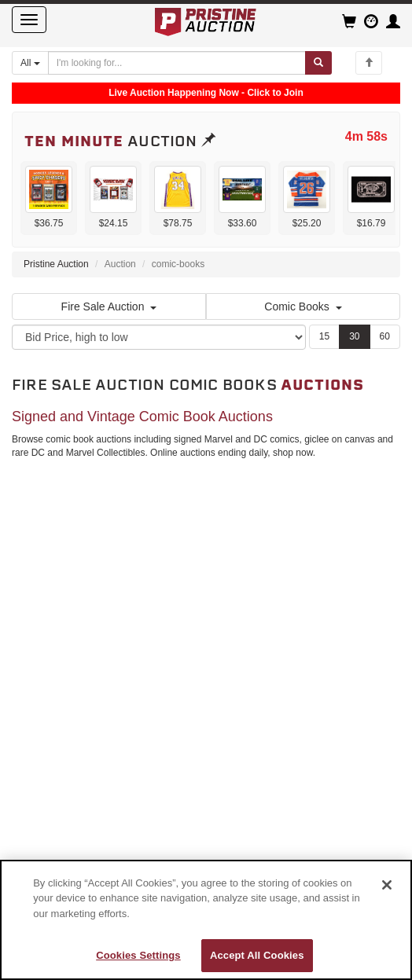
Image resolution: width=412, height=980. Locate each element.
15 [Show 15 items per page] (324, 336)
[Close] (387, 885)
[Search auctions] (177, 63)
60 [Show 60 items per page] (385, 336)
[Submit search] (318, 63)
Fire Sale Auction (109, 306)
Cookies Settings (138, 955)
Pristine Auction (56, 264)
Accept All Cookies (257, 955)
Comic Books (302, 306)
